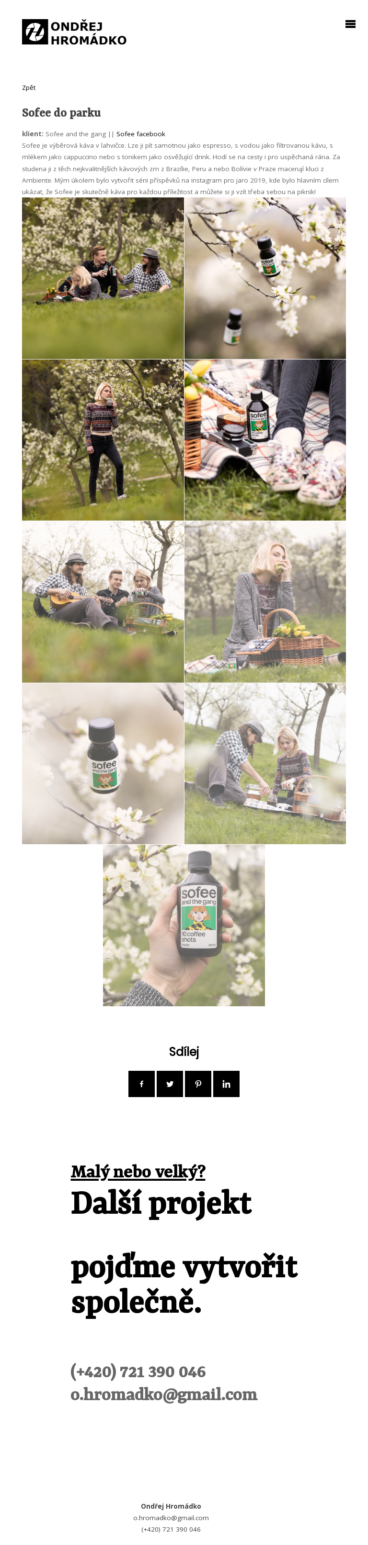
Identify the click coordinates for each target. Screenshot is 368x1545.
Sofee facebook (140, 134)
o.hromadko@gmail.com (163, 1395)
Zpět (28, 87)
